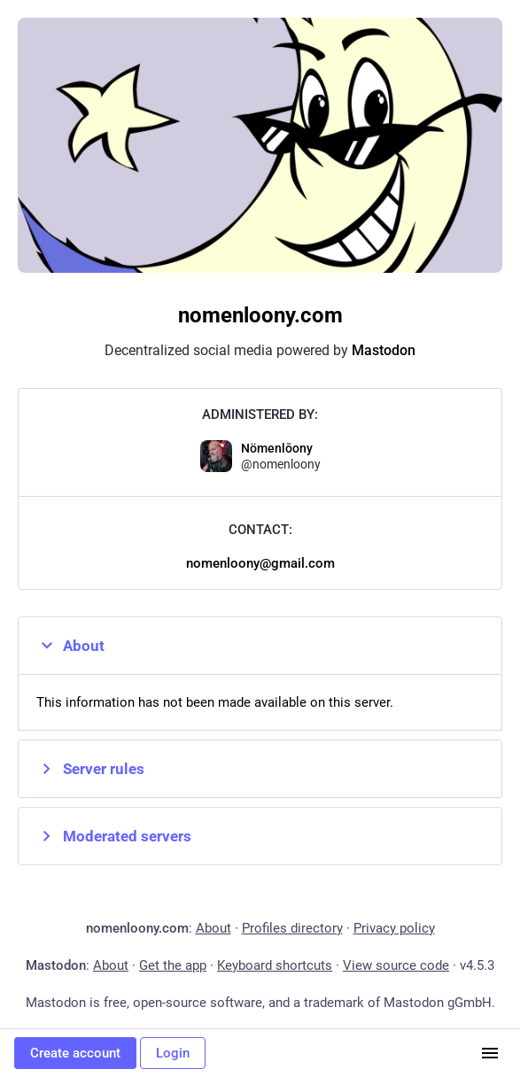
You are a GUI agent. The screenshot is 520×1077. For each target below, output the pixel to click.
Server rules (90, 768)
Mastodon (383, 350)
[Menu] (490, 1053)
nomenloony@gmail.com (260, 563)
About (70, 645)
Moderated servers (113, 836)
